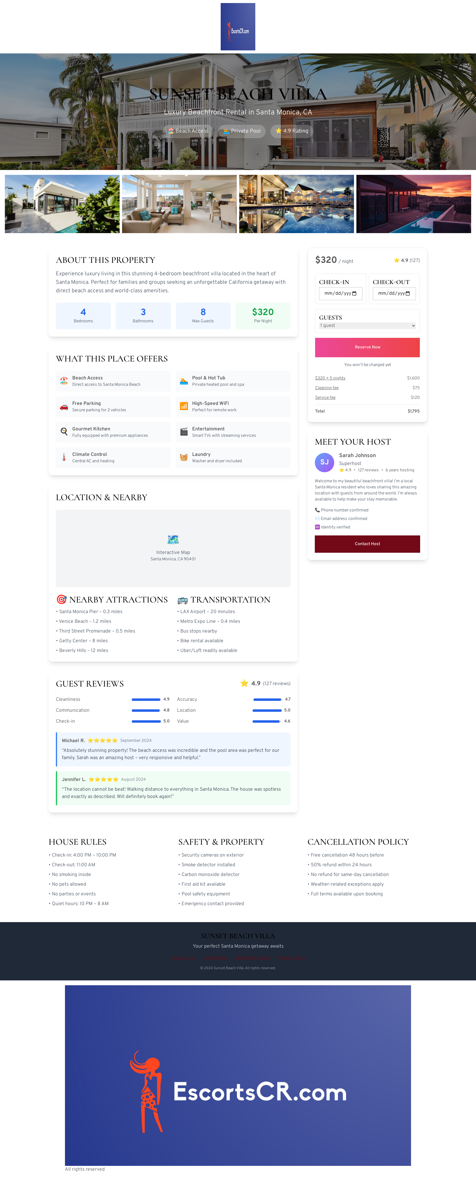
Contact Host (367, 544)
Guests (330, 318)
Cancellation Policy (252, 957)
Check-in (334, 282)
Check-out (391, 282)
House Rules (215, 957)
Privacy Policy (291, 957)
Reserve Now (367, 347)
